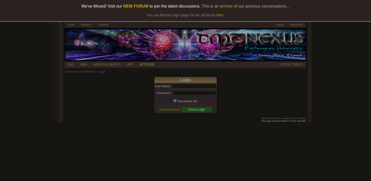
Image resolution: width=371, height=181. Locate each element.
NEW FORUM (135, 6)
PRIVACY (86, 25)
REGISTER (296, 25)
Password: (164, 93)
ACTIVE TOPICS (291, 64)
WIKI (84, 64)
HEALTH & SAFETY (107, 64)
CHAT (71, 25)
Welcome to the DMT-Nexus (81, 71)
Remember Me (187, 101)
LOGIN (280, 25)
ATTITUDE (147, 64)
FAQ (71, 64)
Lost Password (168, 109)
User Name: (163, 86)
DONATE (104, 25)
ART (130, 64)
